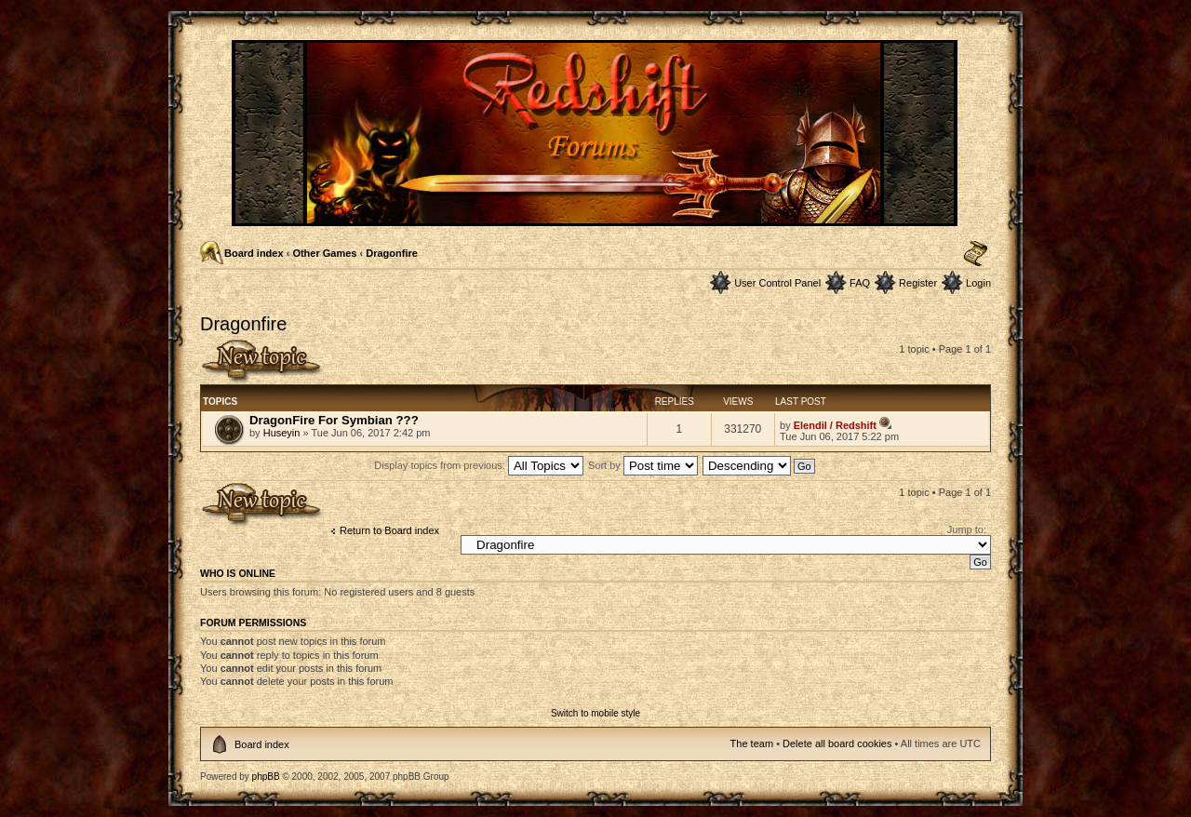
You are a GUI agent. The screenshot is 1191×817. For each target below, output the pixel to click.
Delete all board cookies (837, 743)
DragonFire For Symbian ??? (334, 420)
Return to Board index (389, 530)
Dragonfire (392, 253)
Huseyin (282, 432)
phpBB (266, 776)
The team (751, 743)
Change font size (975, 254)
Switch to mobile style (595, 713)
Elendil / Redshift (835, 425)
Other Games (324, 253)
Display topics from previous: (478, 465)
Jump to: (966, 529)
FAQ (860, 282)
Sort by (643, 465)
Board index (254, 253)
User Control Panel (777, 282)
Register (918, 282)
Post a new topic (262, 361)
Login (978, 282)
